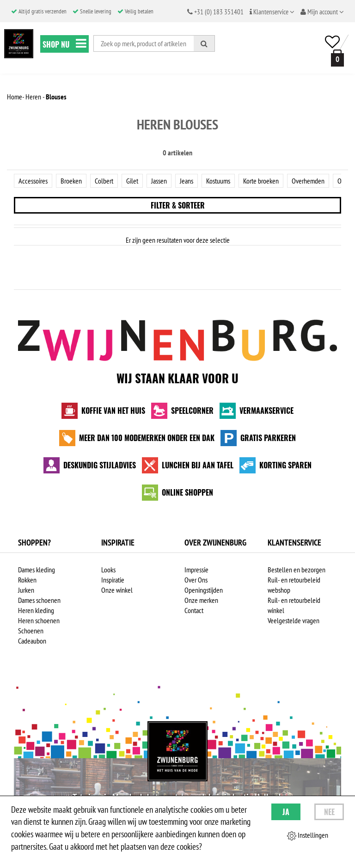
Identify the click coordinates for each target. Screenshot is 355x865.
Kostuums (218, 180)
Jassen (159, 180)
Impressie (196, 569)
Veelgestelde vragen (293, 620)
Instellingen (307, 835)
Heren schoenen (39, 620)
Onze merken (201, 600)
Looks (108, 569)
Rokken (27, 579)
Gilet (132, 180)
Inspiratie (112, 579)
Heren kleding (36, 610)
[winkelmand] (335, 58)
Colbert (104, 180)
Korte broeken (261, 180)
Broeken (71, 180)
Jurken (26, 590)
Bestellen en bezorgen (296, 569)
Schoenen (30, 630)
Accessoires (33, 180)
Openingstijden (203, 590)
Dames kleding (36, 569)
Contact (193, 610)
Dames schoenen (39, 600)
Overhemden (308, 180)
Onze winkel (117, 590)
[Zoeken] (204, 43)
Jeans (186, 180)
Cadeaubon (32, 640)
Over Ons (196, 579)
